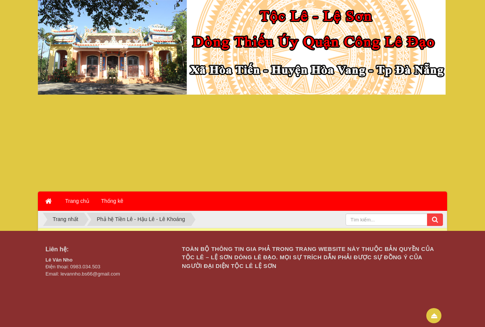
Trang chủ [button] (77, 201)
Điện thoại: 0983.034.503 (72, 266)
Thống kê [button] (112, 201)
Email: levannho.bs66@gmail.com (82, 274)
